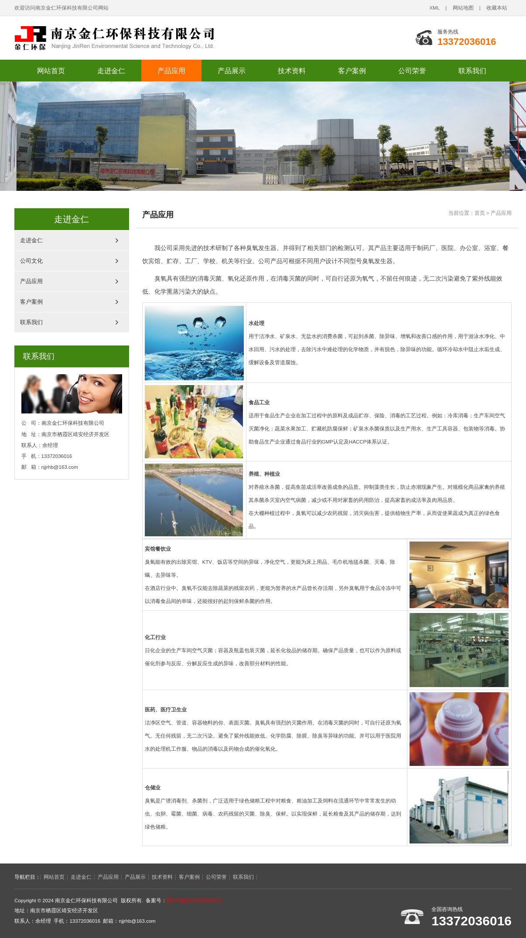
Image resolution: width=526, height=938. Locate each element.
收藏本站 (496, 7)
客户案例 (352, 70)
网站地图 (463, 7)
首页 (480, 213)
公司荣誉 (412, 70)
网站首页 (51, 70)
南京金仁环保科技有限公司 (134, 38)
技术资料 (292, 70)
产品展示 (232, 70)
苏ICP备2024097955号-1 (195, 900)
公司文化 (31, 260)
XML (434, 7)
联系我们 (472, 70)
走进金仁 (111, 70)
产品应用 (171, 70)
